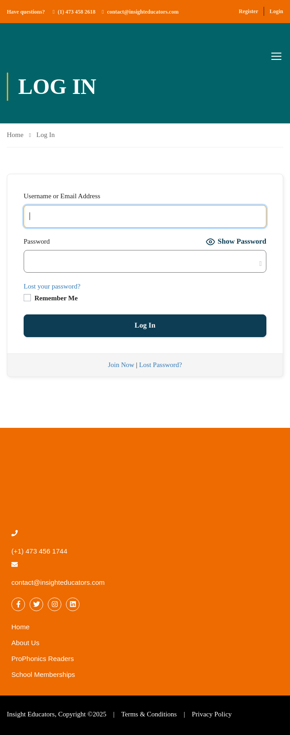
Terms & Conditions (149, 714)
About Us (25, 643)
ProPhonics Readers (42, 658)
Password (37, 241)
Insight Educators (31, 714)
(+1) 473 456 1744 (39, 551)
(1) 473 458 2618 (76, 12)
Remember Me (51, 297)
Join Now (121, 364)
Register (248, 11)
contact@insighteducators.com (142, 12)
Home (15, 134)
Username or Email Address (62, 196)
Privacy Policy (212, 714)
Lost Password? (160, 364)
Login (276, 11)
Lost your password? (52, 286)
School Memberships (43, 674)
